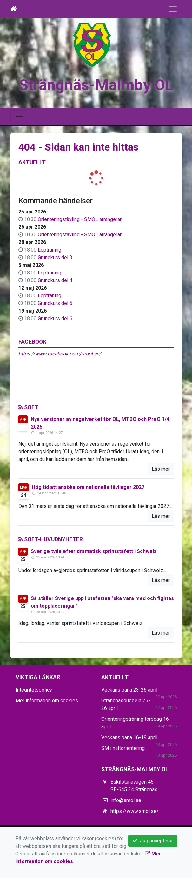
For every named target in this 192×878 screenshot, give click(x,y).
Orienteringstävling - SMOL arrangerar (80, 219)
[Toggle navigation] (173, 9)
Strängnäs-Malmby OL (96, 85)
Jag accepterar (152, 841)
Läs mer (161, 469)
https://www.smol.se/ (134, 811)
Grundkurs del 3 (55, 257)
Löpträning (49, 250)
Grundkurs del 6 (55, 318)
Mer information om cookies (47, 701)
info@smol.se (125, 800)
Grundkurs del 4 (55, 280)
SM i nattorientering (123, 748)
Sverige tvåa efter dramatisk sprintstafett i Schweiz (94, 551)
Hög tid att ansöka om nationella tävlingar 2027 (88, 487)
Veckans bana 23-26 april (129, 690)
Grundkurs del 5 (55, 303)
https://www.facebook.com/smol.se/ (59, 354)
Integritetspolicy (34, 690)
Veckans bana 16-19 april (129, 737)
